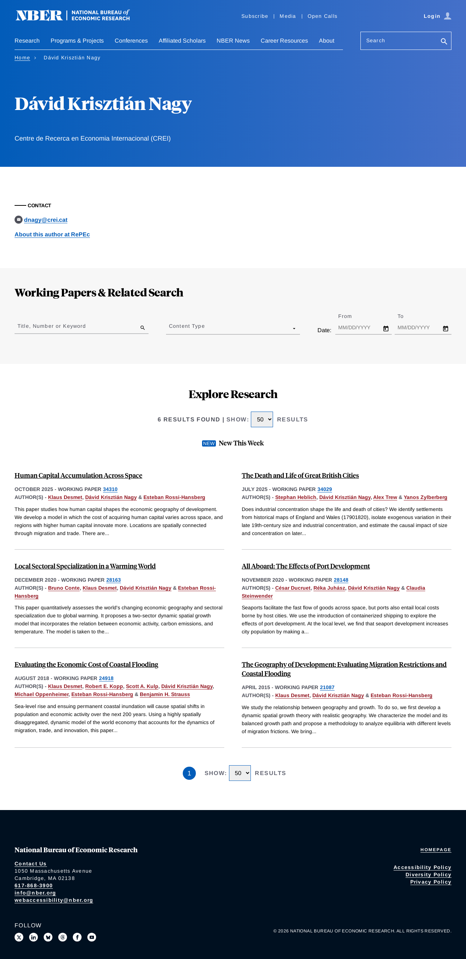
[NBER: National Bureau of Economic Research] (79, 19)
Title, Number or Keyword (51, 326)
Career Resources (284, 41)
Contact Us (31, 863)
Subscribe (254, 16)
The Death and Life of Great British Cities (300, 475)
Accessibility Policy (422, 867)
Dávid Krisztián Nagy (111, 497)
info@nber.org (35, 893)
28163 (113, 580)
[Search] (444, 42)
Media (288, 16)
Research (27, 41)
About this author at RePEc (52, 234)
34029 (324, 489)
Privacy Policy (431, 882)
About (326, 41)
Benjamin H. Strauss (165, 694)
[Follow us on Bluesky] (48, 937)
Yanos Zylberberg (425, 497)
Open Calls (323, 16)
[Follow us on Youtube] (91, 937)
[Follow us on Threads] (62, 937)
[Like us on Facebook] (77, 937)
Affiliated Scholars (182, 41)
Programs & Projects (77, 41)
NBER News (233, 41)
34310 (110, 489)
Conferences (131, 41)
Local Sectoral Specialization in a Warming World (85, 565)
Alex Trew (385, 497)
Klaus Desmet (65, 497)
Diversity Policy (428, 874)
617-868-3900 (34, 885)
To (407, 316)
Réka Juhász (329, 588)
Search (375, 40)
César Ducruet (293, 588)
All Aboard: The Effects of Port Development (306, 565)
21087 (327, 687)
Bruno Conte (64, 588)
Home (22, 57)
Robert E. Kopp (104, 686)
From (351, 316)
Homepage (435, 849)
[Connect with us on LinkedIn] (33, 937)
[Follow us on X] (19, 937)
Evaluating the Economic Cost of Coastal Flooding (86, 664)
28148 (341, 580)
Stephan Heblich (295, 497)
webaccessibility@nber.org (54, 900)
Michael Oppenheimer (41, 694)
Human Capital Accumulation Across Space (78, 475)
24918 (106, 678)
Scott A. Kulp (142, 686)
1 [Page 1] (189, 773)
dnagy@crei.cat (45, 220)
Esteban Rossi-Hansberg (174, 497)
